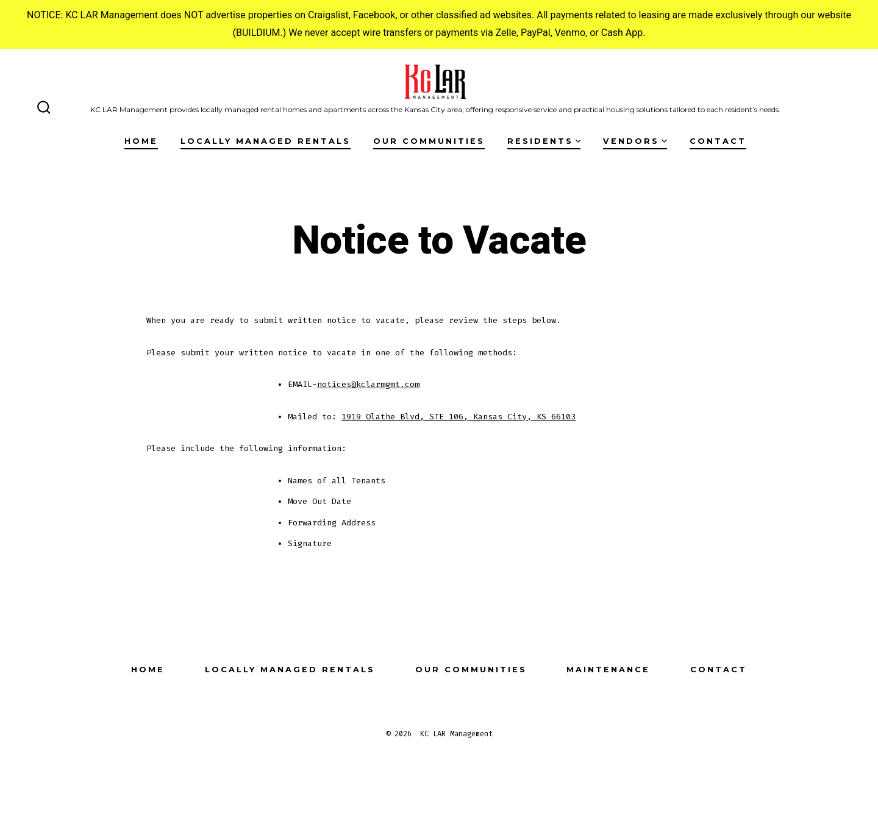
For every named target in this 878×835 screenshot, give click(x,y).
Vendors (635, 141)
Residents (544, 141)
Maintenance (608, 669)
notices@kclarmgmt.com (368, 384)
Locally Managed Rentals (265, 141)
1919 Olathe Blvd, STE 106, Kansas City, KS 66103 (458, 416)
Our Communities (429, 141)
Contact (718, 141)
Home (141, 141)
